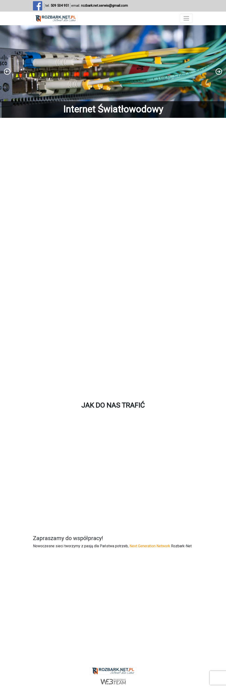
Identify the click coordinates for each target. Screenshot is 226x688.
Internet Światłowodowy (113, 109)
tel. (57, 5)
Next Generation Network (149, 546)
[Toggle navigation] (186, 18)
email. (99, 5)
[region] (113, 71)
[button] (113, 71)
